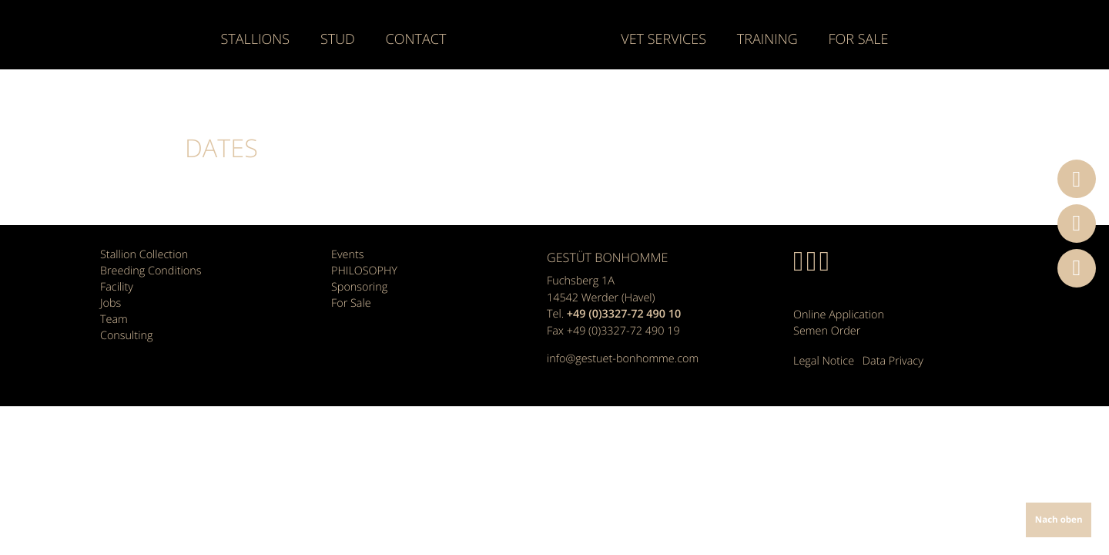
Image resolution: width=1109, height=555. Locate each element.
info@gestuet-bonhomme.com (623, 359)
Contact (416, 40)
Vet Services (663, 40)
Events (347, 254)
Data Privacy (893, 361)
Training (767, 40)
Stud (337, 40)
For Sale (858, 40)
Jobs (110, 303)
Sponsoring (359, 287)
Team (114, 319)
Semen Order (826, 331)
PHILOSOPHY (364, 271)
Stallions (255, 40)
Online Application (838, 315)
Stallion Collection (144, 254)
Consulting (126, 335)
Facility (116, 287)
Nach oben (1059, 520)
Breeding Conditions (150, 271)
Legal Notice (823, 361)
